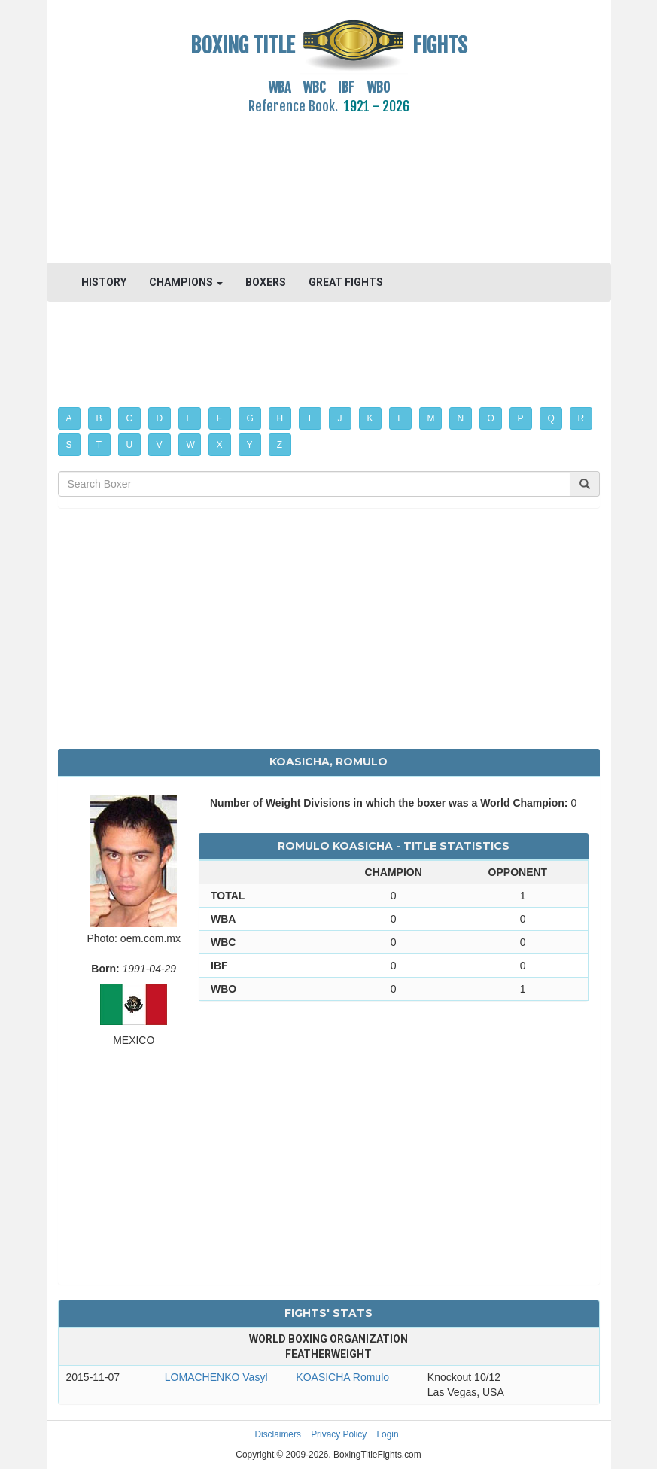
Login (388, 1434)
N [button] (461, 418)
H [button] (280, 418)
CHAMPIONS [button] (186, 282)
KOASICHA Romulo (342, 1377)
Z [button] (279, 444)
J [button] (340, 418)
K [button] (370, 418)
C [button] (129, 418)
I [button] (310, 418)
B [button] (99, 418)
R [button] (581, 418)
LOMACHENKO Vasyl (216, 1377)
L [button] (400, 418)
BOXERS (265, 282)
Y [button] (250, 444)
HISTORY (103, 282)
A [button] (69, 418)
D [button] (160, 418)
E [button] (190, 418)
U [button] (129, 444)
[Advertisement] (329, 180)
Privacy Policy (339, 1434)
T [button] (99, 444)
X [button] (220, 444)
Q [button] (551, 418)
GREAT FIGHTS (346, 282)
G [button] (250, 418)
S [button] (69, 444)
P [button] (521, 418)
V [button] (160, 444)
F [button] (219, 418)
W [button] (191, 444)
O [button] (491, 418)
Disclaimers (277, 1434)
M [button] (431, 418)
